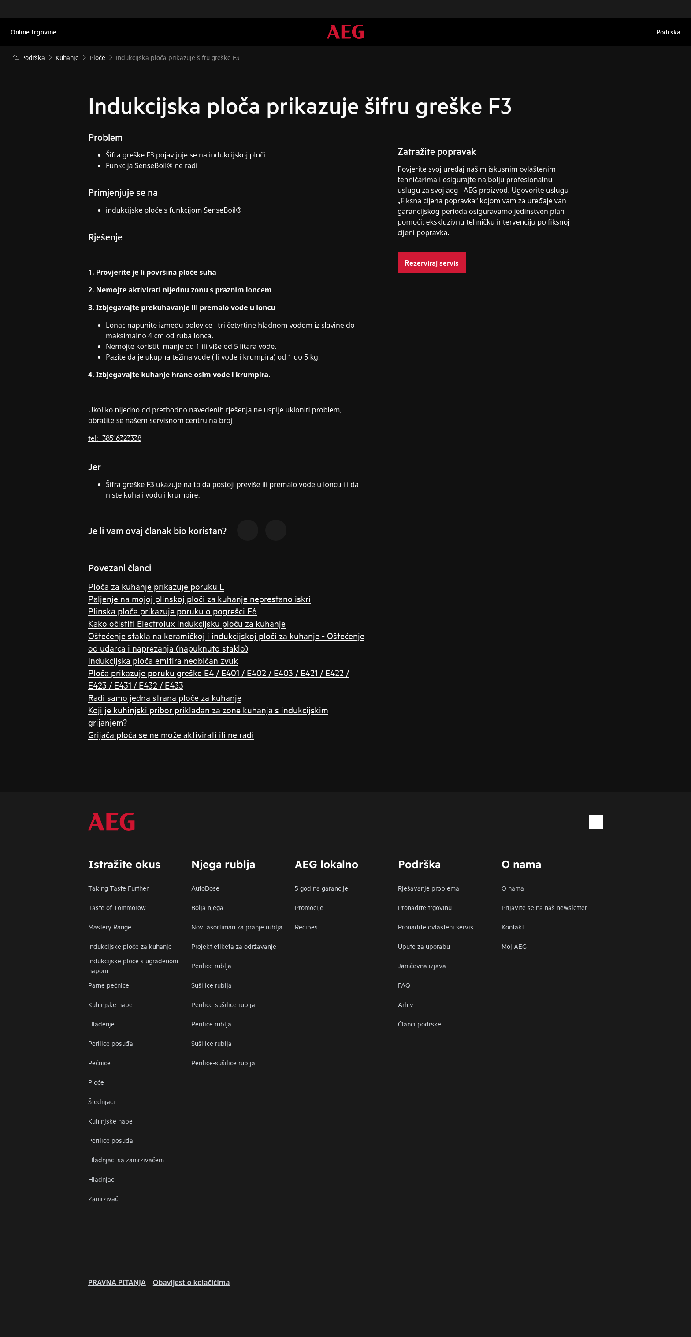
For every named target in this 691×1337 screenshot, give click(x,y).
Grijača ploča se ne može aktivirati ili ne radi (171, 734)
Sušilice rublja (211, 985)
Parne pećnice (108, 985)
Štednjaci (101, 1101)
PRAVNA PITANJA (117, 1282)
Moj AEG (514, 946)
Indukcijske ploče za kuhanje (130, 946)
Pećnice (99, 1062)
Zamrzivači (104, 1198)
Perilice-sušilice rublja (223, 1004)
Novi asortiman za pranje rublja (236, 926)
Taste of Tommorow (117, 907)
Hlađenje (101, 1023)
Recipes (306, 926)
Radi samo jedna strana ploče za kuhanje (164, 697)
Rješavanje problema (428, 888)
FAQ (404, 985)
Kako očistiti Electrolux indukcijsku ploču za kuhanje (187, 623)
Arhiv (405, 1004)
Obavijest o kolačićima (191, 1282)
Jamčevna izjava (422, 965)
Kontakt (513, 926)
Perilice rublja (211, 965)
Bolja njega (207, 907)
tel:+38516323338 (114, 437)
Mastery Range (109, 926)
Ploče (96, 1082)
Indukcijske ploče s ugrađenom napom (133, 965)
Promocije (309, 907)
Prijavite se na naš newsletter (544, 907)
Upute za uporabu (424, 946)
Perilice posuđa (110, 1043)
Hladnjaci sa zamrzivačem (126, 1159)
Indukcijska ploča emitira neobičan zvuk (163, 660)
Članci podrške (419, 1023)
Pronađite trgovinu (425, 907)
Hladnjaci (102, 1179)
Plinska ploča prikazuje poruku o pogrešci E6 (172, 610)
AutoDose (205, 888)
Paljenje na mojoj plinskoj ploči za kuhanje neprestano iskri (199, 598)
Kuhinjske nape (110, 1004)
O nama (513, 888)
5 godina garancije (321, 888)
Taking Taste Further (118, 888)
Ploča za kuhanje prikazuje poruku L (156, 586)
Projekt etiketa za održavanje (233, 946)
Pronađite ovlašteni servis (435, 926)
